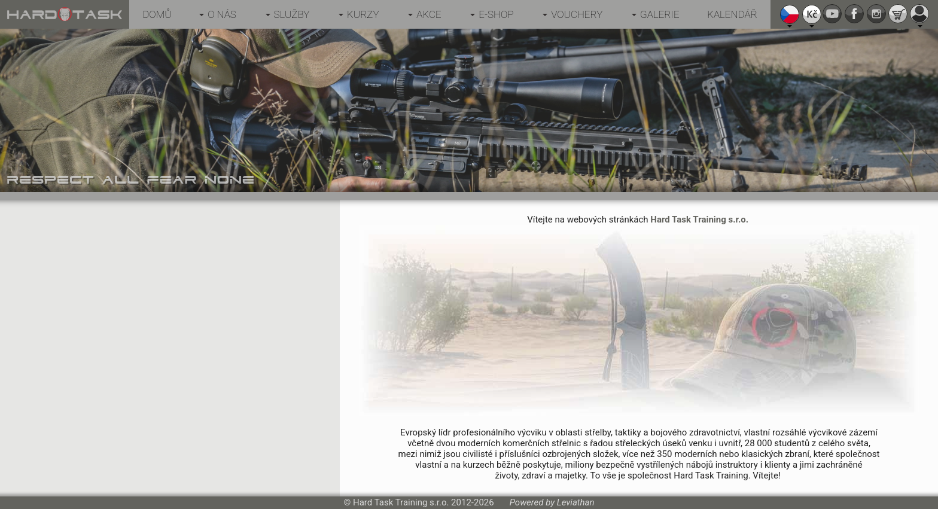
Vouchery (576, 14)
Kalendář (732, 14)
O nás (222, 14)
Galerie (660, 14)
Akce (428, 14)
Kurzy (363, 14)
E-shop (496, 14)
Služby (292, 14)
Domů (156, 14)
